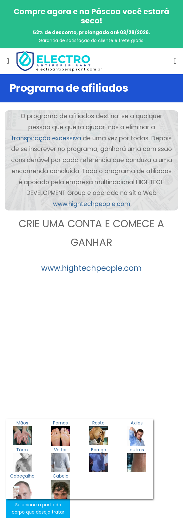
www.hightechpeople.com (91, 204)
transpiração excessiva (46, 138)
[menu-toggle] (7, 61)
